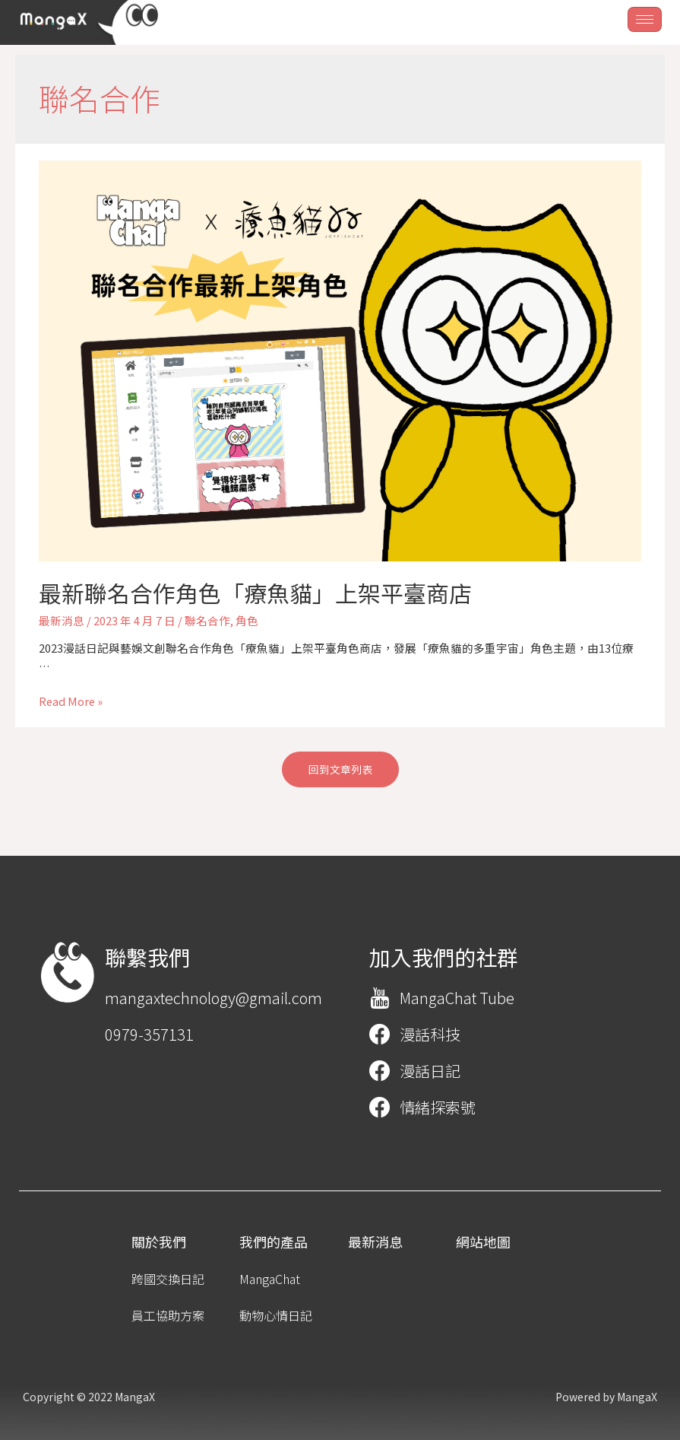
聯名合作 (207, 620)
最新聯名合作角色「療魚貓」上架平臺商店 (255, 592)
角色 (247, 620)
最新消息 (61, 620)
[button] (340, 770)
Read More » (71, 701)
